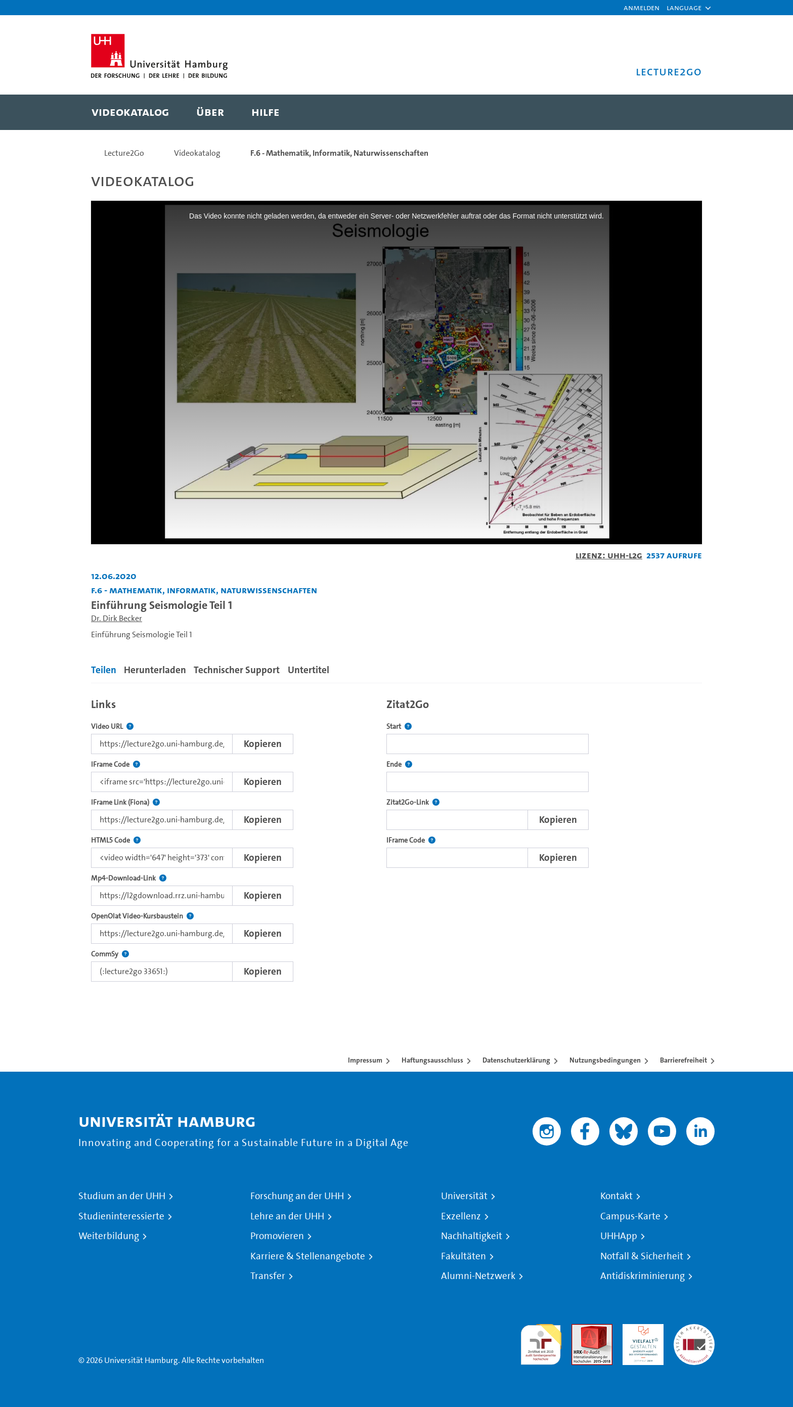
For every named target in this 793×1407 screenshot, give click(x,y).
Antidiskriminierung (642, 1276)
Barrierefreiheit (683, 1060)
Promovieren (277, 1236)
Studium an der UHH (121, 1196)
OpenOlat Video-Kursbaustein (142, 916)
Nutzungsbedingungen (605, 1060)
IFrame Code (115, 764)
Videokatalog (197, 153)
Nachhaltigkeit (471, 1236)
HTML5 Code (116, 840)
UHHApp (618, 1236)
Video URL (112, 726)
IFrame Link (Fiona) (125, 802)
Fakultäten (463, 1256)
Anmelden (641, 7)
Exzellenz (461, 1216)
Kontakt (616, 1196)
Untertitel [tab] (308, 670)
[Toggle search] (684, 112)
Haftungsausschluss (432, 1060)
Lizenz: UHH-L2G (609, 555)
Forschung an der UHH (297, 1196)
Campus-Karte (630, 1216)
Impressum (365, 1060)
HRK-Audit (640, 1330)
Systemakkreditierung (694, 1330)
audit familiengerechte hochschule (540, 1342)
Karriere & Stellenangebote (307, 1256)
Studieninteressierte (121, 1216)
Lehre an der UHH (287, 1216)
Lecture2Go (124, 153)
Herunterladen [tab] (155, 670)
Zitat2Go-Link (412, 802)
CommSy (110, 954)
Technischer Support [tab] (237, 670)
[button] (684, 8)
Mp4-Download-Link (128, 878)
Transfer (267, 1276)
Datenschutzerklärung (516, 1060)
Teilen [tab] (103, 670)
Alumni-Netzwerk (478, 1276)
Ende (399, 764)
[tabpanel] (396, 837)
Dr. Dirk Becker (116, 618)
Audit (581, 1330)
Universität (464, 1196)
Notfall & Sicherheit (641, 1256)
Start (399, 726)
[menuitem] (130, 112)
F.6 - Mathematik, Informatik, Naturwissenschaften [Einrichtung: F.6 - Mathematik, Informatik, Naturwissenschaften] (204, 590)
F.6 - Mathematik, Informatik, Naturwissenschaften (339, 153)
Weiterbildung (108, 1236)
